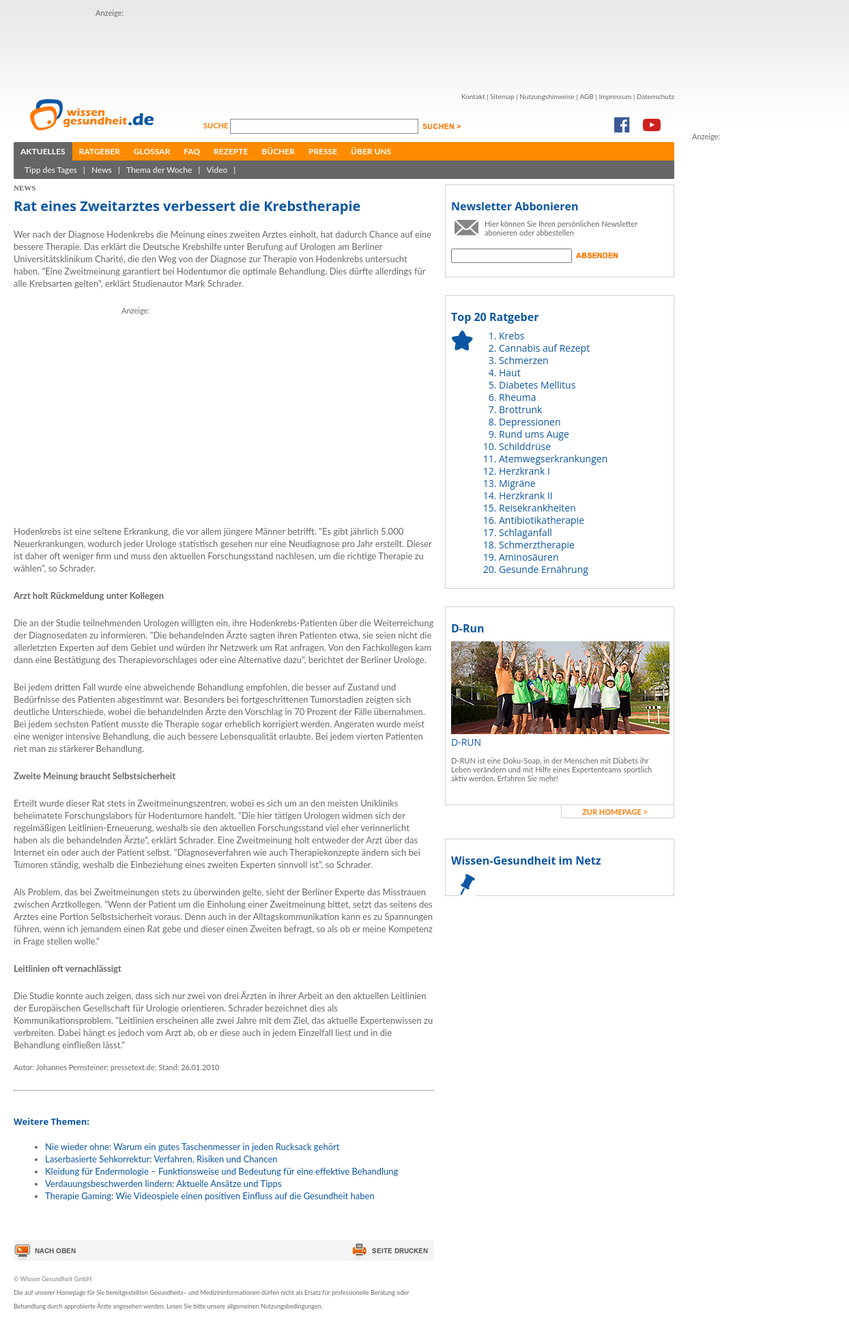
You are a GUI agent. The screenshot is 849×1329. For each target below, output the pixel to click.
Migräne (517, 483)
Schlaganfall (525, 532)
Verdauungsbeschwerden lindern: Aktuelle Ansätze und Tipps (163, 1183)
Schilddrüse (525, 446)
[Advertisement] (344, 50)
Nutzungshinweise (547, 96)
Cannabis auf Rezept (544, 347)
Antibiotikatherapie (541, 520)
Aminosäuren (529, 556)
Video (216, 170)
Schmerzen (524, 360)
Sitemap (502, 96)
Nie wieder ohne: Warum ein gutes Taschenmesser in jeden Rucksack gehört (192, 1146)
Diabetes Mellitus (537, 384)
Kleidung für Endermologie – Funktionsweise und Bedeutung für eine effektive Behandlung (221, 1171)
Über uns (371, 151)
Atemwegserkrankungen (553, 458)
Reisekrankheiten (537, 507)
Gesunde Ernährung (543, 569)
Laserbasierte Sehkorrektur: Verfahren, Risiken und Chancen (161, 1158)
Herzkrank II (526, 495)
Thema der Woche (159, 170)
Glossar (152, 151)
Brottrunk (520, 409)
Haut (510, 372)
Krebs (511, 335)
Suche (216, 125)
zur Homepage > (615, 811)
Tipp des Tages (51, 170)
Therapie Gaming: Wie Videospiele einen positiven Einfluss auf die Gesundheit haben (210, 1195)
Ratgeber (99, 151)
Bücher (278, 151)
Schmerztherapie (537, 544)
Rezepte (231, 151)
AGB (586, 96)
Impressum (615, 96)
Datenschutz (655, 96)
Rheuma (517, 397)
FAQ (192, 151)
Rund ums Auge (534, 434)
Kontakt (473, 96)
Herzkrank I (524, 470)
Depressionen (530, 421)
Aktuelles (43, 151)
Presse (322, 151)
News (101, 170)
